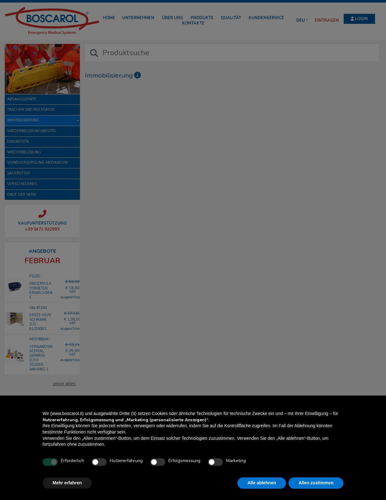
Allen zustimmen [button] (316, 482)
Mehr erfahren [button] (67, 482)
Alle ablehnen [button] (261, 482)
